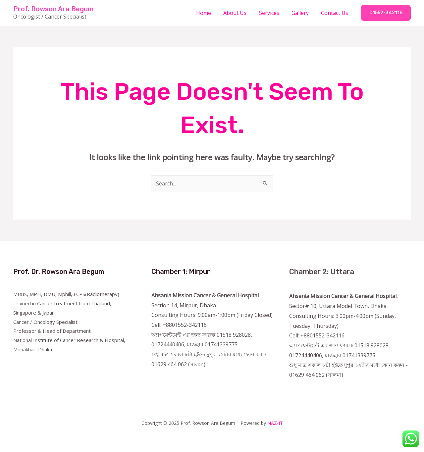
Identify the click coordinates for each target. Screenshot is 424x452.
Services (273, 13)
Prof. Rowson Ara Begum (53, 9)
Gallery (302, 13)
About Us (241, 13)
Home (211, 13)
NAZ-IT (275, 423)
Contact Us (335, 13)
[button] (386, 13)
